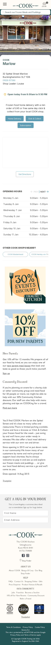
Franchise (20, 592)
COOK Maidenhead (15, 254)
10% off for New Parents (16, 595)
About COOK (14, 570)
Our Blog (38, 570)
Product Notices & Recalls (32, 584)
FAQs (11, 581)
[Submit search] (3, 12)
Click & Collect (34, 118)
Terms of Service (30, 635)
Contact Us (18, 581)
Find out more (10, 407)
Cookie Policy (40, 627)
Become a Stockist (32, 592)
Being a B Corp (27, 570)
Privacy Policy (28, 627)
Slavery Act (25, 630)
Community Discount (36, 595)
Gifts (40, 581)
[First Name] (25, 513)
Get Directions (24, 174)
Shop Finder (25, 573)
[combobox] (25, 12)
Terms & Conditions (13, 627)
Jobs (13, 592)
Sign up (6, 373)
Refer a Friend (25, 598)
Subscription (25, 125)
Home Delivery (14, 118)
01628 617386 (9, 80)
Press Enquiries (15, 584)
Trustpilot (7, 480)
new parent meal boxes (18, 365)
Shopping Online (31, 581)
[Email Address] (25, 520)
